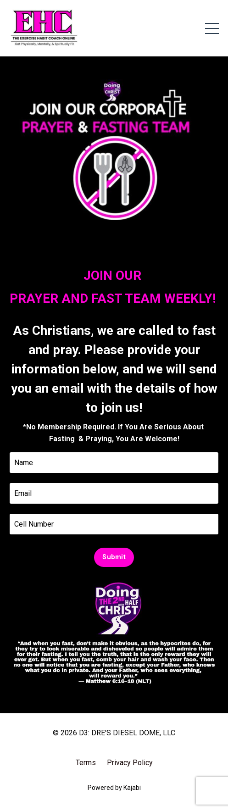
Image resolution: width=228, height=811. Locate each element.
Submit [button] (114, 557)
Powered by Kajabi (114, 787)
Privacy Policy (130, 762)
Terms (86, 762)
